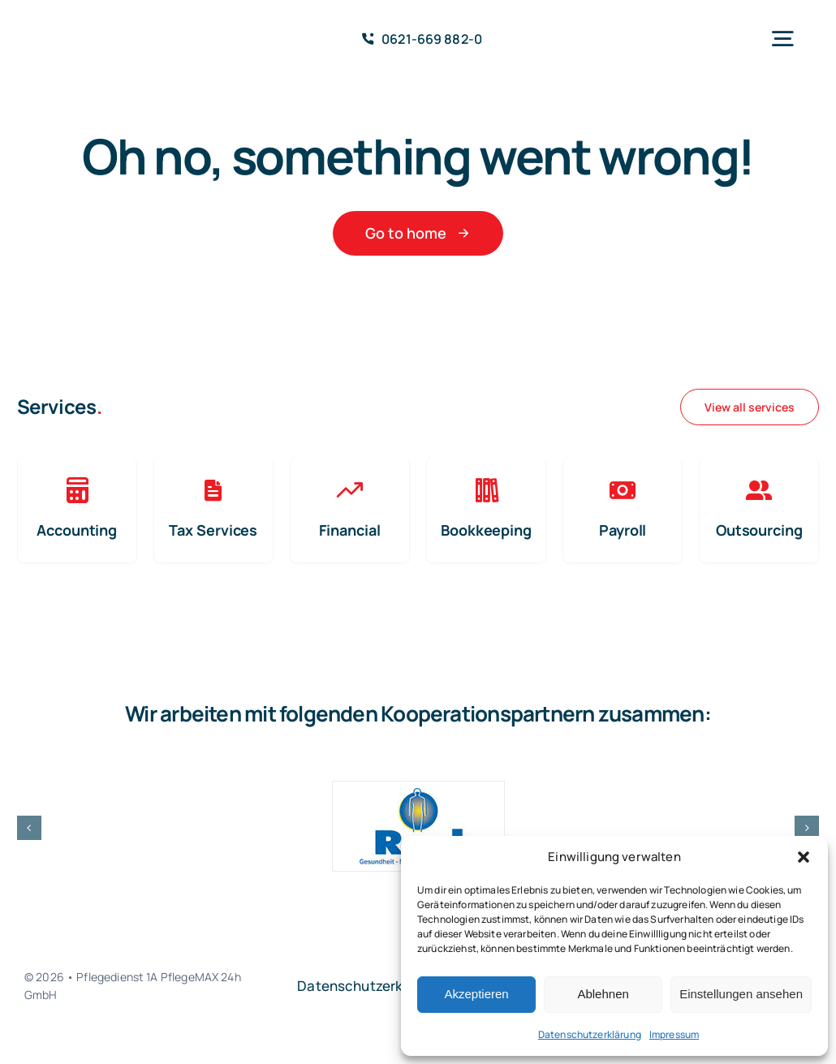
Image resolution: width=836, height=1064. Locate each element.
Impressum (674, 1034)
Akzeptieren (476, 994)
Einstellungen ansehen (741, 994)
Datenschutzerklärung (589, 1034)
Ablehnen (602, 994)
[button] (803, 857)
